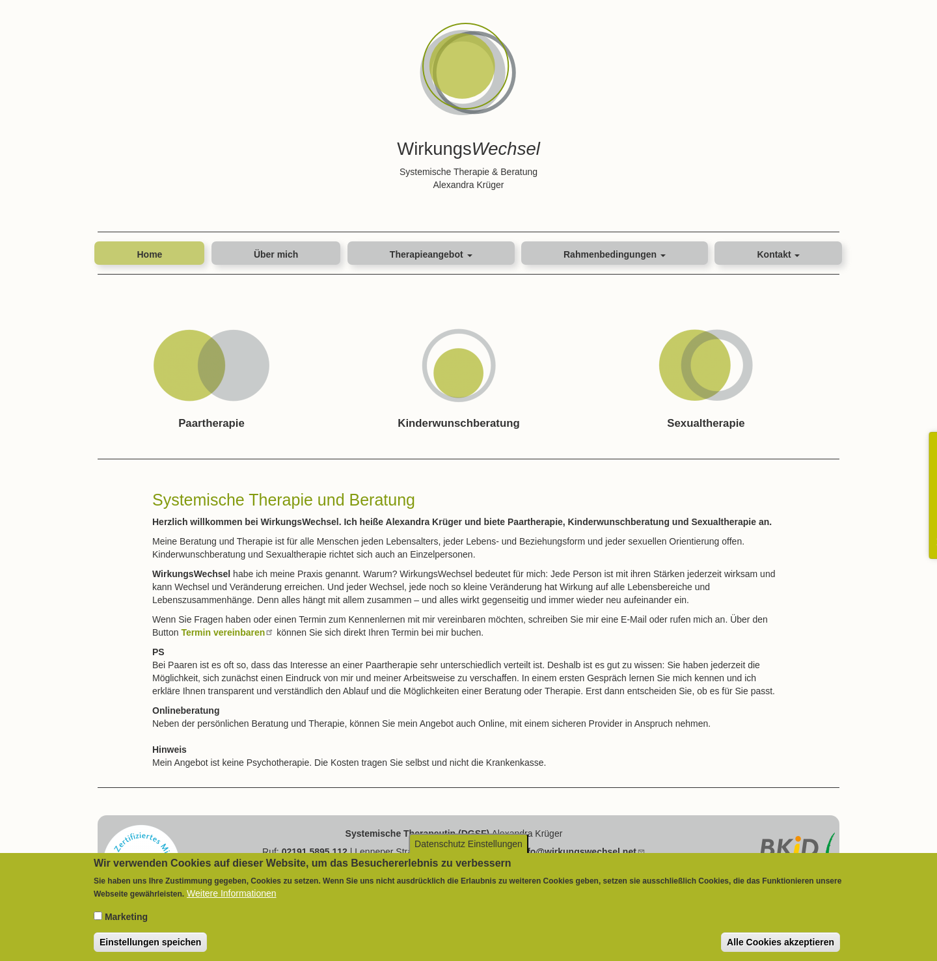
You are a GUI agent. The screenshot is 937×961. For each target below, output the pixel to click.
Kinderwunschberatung (458, 423)
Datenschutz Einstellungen (468, 845)
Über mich (276, 254)
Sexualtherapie (705, 423)
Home (149, 254)
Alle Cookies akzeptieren (780, 943)
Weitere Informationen (231, 894)
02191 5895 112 (314, 851)
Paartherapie (211, 423)
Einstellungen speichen (150, 943)
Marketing (126, 918)
